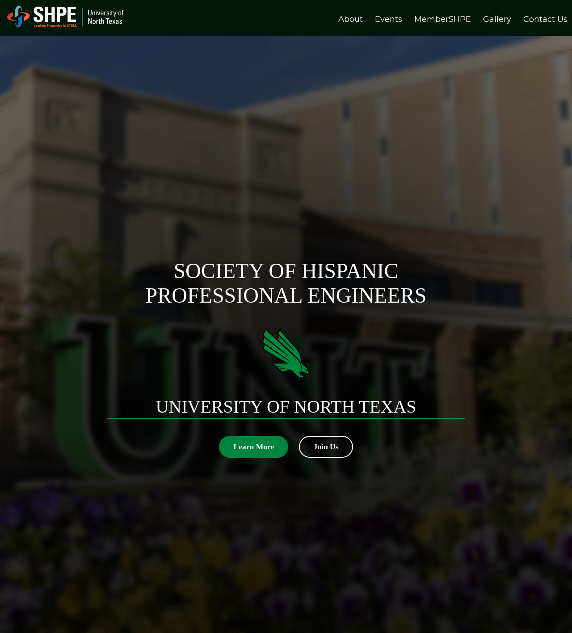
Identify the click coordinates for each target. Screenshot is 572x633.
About (350, 19)
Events (388, 19)
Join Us (325, 446)
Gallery (497, 19)
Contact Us (545, 19)
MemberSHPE (442, 19)
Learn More (253, 446)
